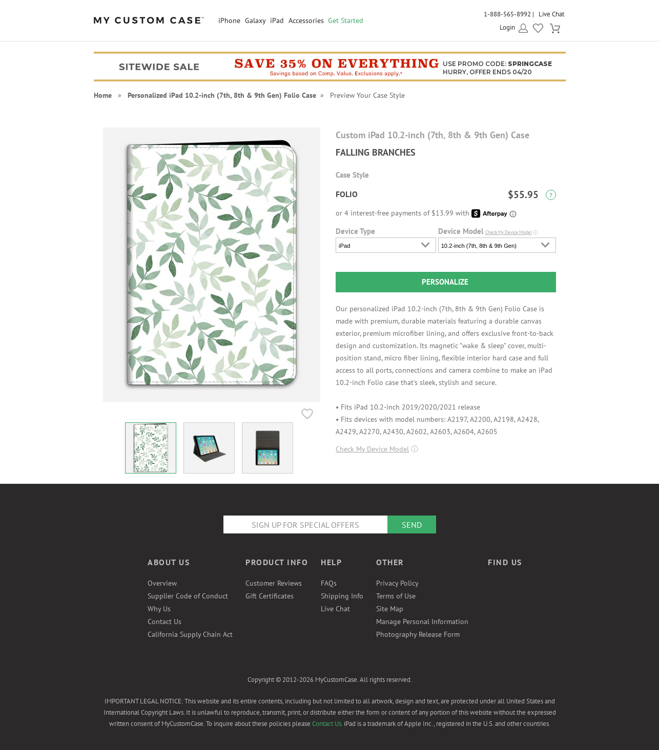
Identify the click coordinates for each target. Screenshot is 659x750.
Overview (162, 583)
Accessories (306, 20)
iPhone (229, 20)
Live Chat (551, 14)
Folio (347, 194)
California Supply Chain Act (190, 634)
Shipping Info (342, 596)
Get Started (345, 20)
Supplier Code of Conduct (188, 596)
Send (412, 525)
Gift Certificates (269, 596)
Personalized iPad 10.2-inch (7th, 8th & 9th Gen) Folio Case (222, 95)
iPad (277, 20)
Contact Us (164, 621)
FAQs (329, 583)
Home (103, 95)
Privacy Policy (397, 583)
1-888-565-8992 (507, 14)
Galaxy (255, 20)
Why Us (159, 608)
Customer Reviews (273, 583)
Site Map (389, 608)
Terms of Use (396, 596)
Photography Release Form (418, 634)
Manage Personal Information (422, 621)
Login (507, 27)
